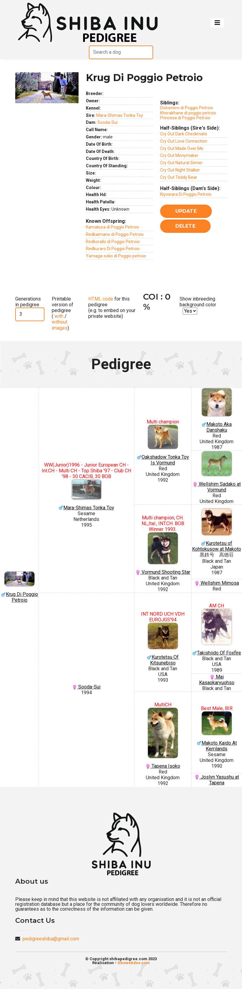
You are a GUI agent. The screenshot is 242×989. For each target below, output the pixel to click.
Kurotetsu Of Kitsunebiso (163, 644)
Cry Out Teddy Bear (178, 177)
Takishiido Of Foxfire (216, 632)
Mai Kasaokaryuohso (216, 679)
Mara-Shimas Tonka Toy (119, 115)
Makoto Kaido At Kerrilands (216, 731)
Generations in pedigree (28, 302)
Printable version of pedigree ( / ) (62, 313)
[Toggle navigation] (217, 22)
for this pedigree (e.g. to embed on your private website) (111, 307)
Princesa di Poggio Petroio (185, 117)
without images (60, 325)
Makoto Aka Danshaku (216, 410)
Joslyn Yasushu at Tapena (217, 780)
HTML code (100, 299)
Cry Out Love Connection (183, 141)
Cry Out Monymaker (179, 155)
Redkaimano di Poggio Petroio (115, 234)
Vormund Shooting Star (163, 553)
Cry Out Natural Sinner (181, 162)
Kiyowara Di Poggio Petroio (186, 194)
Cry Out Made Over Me (181, 148)
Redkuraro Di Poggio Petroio (113, 248)
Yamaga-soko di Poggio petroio (116, 255)
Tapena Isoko (163, 738)
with (58, 316)
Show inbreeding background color (198, 302)
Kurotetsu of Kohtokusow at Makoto (216, 530)
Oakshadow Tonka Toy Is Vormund (163, 445)
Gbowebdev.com (133, 962)
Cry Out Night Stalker (180, 170)
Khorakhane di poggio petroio (188, 112)
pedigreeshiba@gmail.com (51, 939)
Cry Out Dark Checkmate (183, 133)
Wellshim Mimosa (217, 583)
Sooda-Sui (107, 122)
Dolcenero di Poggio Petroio (186, 107)
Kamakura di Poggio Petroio (112, 227)
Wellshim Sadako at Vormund (216, 472)
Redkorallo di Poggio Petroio (113, 241)
